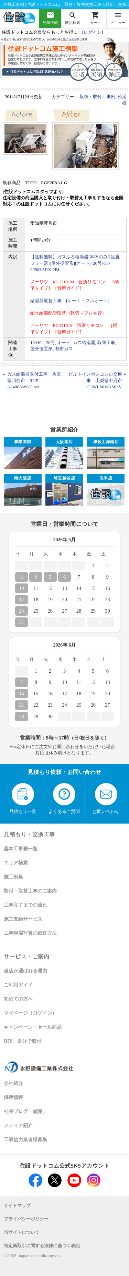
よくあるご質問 (64, 798)
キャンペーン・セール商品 (33, 1027)
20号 (50, 342)
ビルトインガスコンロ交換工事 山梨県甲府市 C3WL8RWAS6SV (97, 380)
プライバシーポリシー (26, 1218)
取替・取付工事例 (97, 96)
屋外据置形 (41, 348)
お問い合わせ (106, 798)
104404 (37, 342)
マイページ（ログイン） (30, 1013)
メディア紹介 (18, 1125)
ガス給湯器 (84, 342)
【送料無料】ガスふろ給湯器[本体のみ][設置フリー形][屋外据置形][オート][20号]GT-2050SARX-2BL (75, 263)
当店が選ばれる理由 (25, 970)
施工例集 (13, 876)
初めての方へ (18, 999)
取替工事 (106, 342)
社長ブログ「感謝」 (25, 1111)
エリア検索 (16, 862)
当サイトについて (22, 1232)
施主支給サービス (23, 919)
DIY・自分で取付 (22, 1041)
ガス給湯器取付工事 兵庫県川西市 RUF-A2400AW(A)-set (34, 380)
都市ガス (64, 348)
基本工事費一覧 (20, 848)
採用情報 (13, 1097)
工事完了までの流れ (25, 905)
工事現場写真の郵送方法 (30, 933)
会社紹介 (13, 1083)
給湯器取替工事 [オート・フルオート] (69, 300)
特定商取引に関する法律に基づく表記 (42, 1245)
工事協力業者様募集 (25, 1139)
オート (64, 342)
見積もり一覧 (22, 798)
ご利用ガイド (18, 985)
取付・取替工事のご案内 (30, 891)
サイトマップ (17, 1205)
